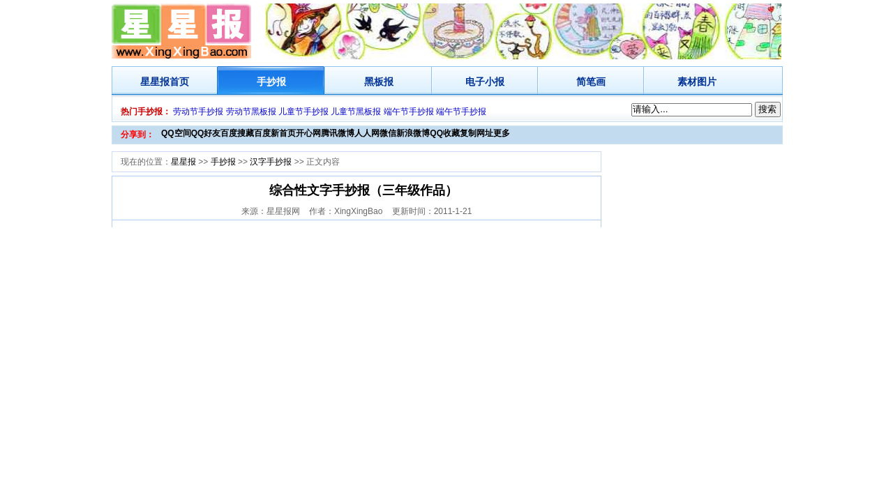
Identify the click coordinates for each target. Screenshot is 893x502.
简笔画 (591, 81)
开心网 (308, 133)
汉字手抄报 (271, 162)
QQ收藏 (445, 133)
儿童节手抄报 (303, 111)
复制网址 (476, 133)
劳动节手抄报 (198, 111)
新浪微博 (413, 133)
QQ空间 (176, 133)
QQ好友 (206, 133)
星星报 (155, 81)
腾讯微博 (337, 133)
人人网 (367, 133)
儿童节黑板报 (356, 111)
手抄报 (271, 81)
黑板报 (378, 81)
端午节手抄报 (409, 111)
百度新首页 (275, 133)
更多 (501, 133)
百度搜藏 (237, 133)
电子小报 (484, 81)
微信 (388, 133)
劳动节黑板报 (251, 111)
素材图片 (696, 81)
